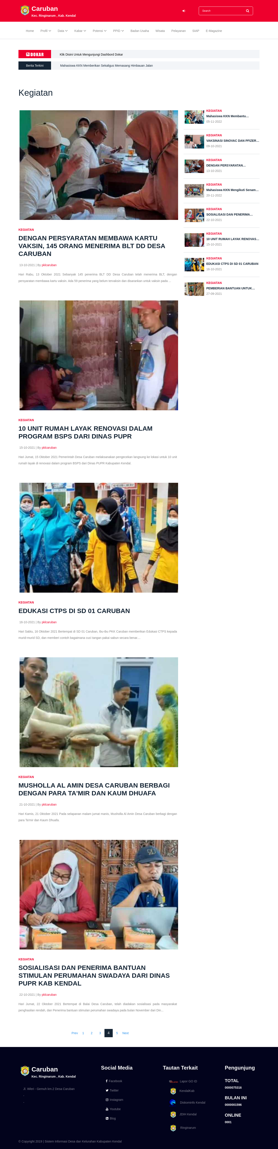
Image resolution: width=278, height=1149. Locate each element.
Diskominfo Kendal (187, 1103)
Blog (111, 1118)
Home (30, 31)
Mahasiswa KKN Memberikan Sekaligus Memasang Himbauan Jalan (106, 65)
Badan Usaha (140, 31)
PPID (116, 31)
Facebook (114, 1081)
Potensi (98, 31)
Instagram (114, 1099)
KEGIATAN (26, 229)
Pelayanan (178, 31)
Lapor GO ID (183, 1081)
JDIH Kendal (182, 1114)
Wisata (160, 31)
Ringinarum (182, 1128)
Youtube (113, 1109)
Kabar (78, 31)
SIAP (195, 31)
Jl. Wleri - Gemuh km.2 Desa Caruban (49, 1089)
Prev (75, 1033)
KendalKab (181, 1091)
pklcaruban (49, 265)
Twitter (112, 1090)
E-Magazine (214, 31)
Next (125, 1033)
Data (61, 31)
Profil (44, 31)
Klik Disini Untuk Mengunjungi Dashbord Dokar (91, 54)
